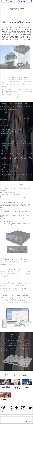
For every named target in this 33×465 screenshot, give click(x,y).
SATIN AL (19, 104)
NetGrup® (28, 460)
